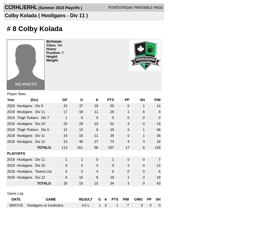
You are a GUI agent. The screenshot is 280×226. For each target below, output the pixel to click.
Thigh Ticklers (28, 118)
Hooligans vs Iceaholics (45, 205)
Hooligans (25, 106)
